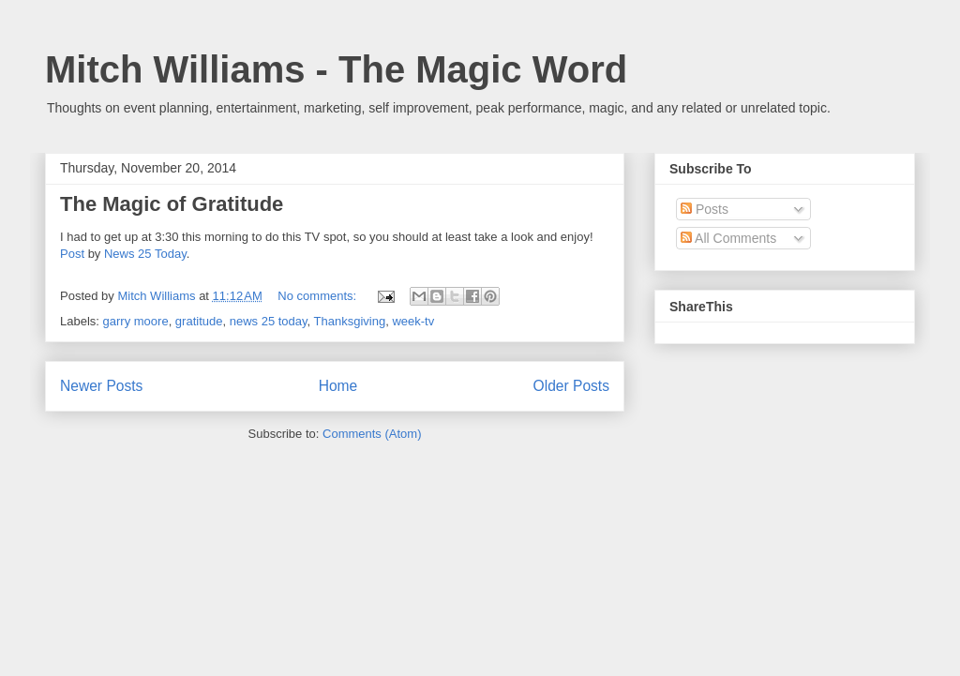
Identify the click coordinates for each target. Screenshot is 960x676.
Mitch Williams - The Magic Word (336, 69)
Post (72, 254)
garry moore (136, 321)
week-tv (413, 321)
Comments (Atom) (371, 434)
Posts (704, 209)
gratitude (199, 321)
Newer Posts (101, 386)
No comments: (318, 296)
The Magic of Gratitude (171, 204)
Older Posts (571, 386)
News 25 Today (145, 254)
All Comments (728, 238)
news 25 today (269, 321)
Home (338, 386)
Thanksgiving (350, 321)
